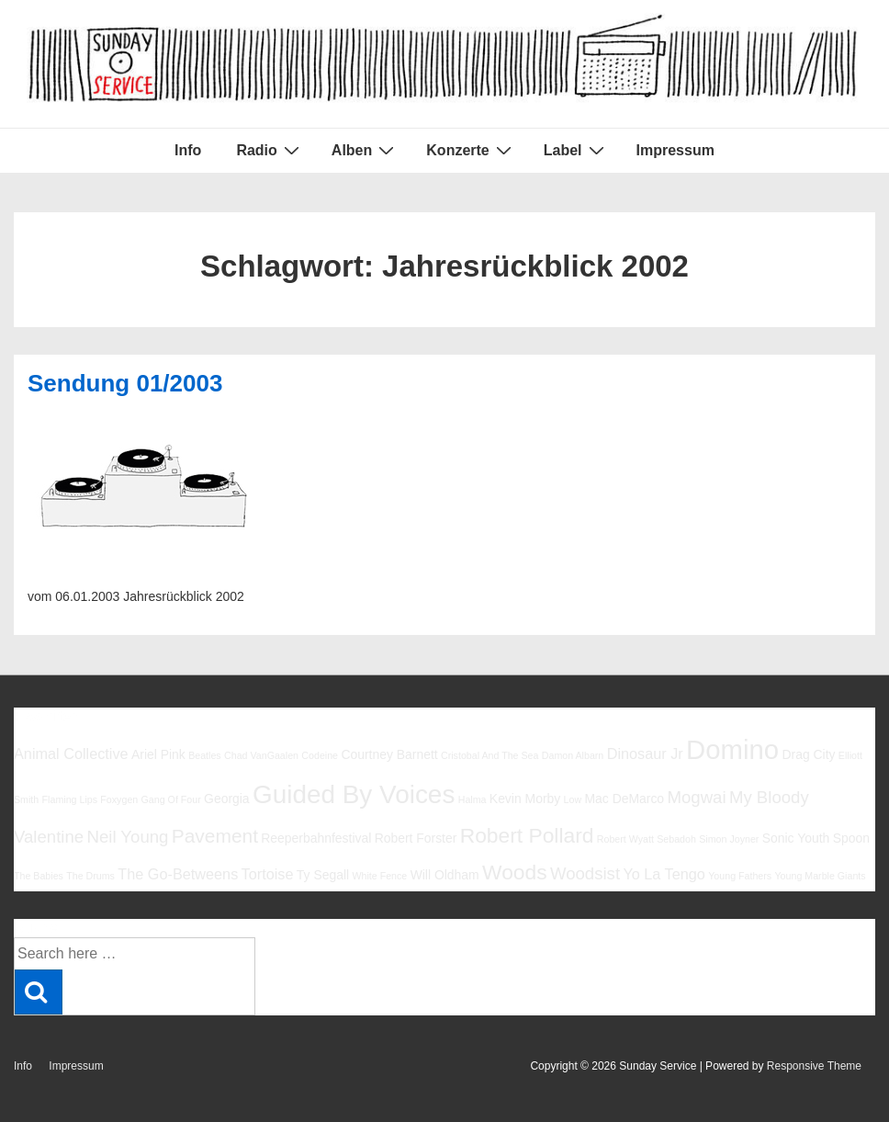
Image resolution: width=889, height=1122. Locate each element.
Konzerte (470, 150)
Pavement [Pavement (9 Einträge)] (215, 835)
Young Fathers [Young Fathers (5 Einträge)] (739, 875)
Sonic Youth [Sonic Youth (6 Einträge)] (796, 838)
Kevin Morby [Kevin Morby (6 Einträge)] (525, 798)
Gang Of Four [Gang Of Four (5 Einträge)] (171, 799)
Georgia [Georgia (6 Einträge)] (227, 798)
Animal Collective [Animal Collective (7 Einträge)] (71, 753)
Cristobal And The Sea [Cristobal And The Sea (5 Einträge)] (489, 755)
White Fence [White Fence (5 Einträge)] (379, 875)
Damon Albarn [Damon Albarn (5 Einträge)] (573, 755)
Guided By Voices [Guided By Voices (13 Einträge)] (354, 794)
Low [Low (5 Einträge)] (573, 799)
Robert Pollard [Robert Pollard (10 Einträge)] (527, 835)
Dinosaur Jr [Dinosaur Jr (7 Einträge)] (645, 753)
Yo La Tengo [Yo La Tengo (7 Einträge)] (663, 874)
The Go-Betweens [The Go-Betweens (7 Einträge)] (178, 874)
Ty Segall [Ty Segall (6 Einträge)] (323, 874)
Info (187, 150)
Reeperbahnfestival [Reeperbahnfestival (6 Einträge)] (316, 838)
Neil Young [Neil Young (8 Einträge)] (128, 836)
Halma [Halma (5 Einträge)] (472, 799)
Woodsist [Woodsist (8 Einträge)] (585, 873)
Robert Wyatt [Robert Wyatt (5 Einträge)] (625, 838)
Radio (269, 150)
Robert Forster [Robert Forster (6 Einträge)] (416, 838)
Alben (365, 150)
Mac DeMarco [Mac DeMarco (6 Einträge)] (624, 798)
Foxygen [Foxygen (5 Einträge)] (119, 799)
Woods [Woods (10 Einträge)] (514, 872)
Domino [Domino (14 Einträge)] (732, 749)
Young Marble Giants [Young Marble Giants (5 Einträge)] (819, 875)
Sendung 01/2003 (125, 383)
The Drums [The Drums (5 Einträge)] (90, 875)
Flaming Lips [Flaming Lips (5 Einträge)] (69, 799)
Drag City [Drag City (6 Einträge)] (808, 754)
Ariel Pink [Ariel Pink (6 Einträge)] (158, 754)
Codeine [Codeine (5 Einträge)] (319, 755)
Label (576, 150)
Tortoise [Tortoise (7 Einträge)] (268, 874)
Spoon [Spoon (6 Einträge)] (851, 838)
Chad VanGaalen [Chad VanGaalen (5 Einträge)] (261, 755)
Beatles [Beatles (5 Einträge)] (204, 755)
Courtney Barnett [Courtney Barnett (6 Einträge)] (389, 754)
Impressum (675, 150)
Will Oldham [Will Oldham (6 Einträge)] (445, 874)
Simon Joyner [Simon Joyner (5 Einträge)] (729, 838)
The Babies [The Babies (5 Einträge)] (38, 875)
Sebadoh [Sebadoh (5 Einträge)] (676, 838)
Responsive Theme (814, 1066)
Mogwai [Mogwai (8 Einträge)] (696, 797)
